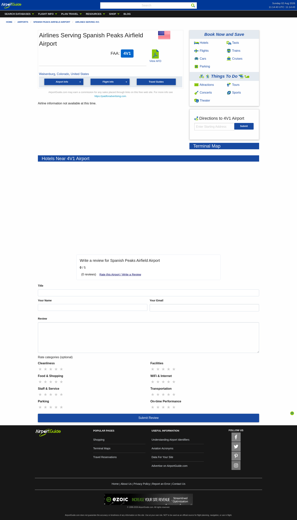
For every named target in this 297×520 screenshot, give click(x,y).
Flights (201, 50)
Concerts (203, 92)
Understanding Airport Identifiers (170, 439)
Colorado (63, 74)
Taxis (233, 42)
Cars (200, 58)
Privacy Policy (142, 483)
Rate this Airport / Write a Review (120, 274)
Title (40, 285)
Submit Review (148, 417)
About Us (126, 483)
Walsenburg (47, 74)
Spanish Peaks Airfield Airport (51, 22)
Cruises (234, 58)
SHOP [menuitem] (112, 14)
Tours (233, 84)
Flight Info (108, 82)
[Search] (193, 5)
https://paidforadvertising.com (110, 96)
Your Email (156, 300)
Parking (202, 66)
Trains (233, 50)
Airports (22, 22)
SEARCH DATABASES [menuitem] (17, 14)
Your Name (45, 300)
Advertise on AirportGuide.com (170, 465)
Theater (202, 100)
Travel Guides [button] (156, 82)
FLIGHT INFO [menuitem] (46, 14)
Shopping (98, 439)
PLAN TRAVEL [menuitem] (69, 14)
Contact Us (178, 483)
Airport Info (62, 82)
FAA (115, 53)
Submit (244, 126)
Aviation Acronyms (162, 448)
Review (42, 318)
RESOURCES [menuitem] (93, 14)
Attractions (204, 84)
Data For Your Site (162, 457)
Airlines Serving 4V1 (87, 22)
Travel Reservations (105, 457)
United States (80, 74)
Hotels (201, 42)
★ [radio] (40, 369)
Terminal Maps (101, 448)
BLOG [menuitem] (127, 14)
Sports (234, 92)
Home (9, 22)
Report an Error (161, 483)
